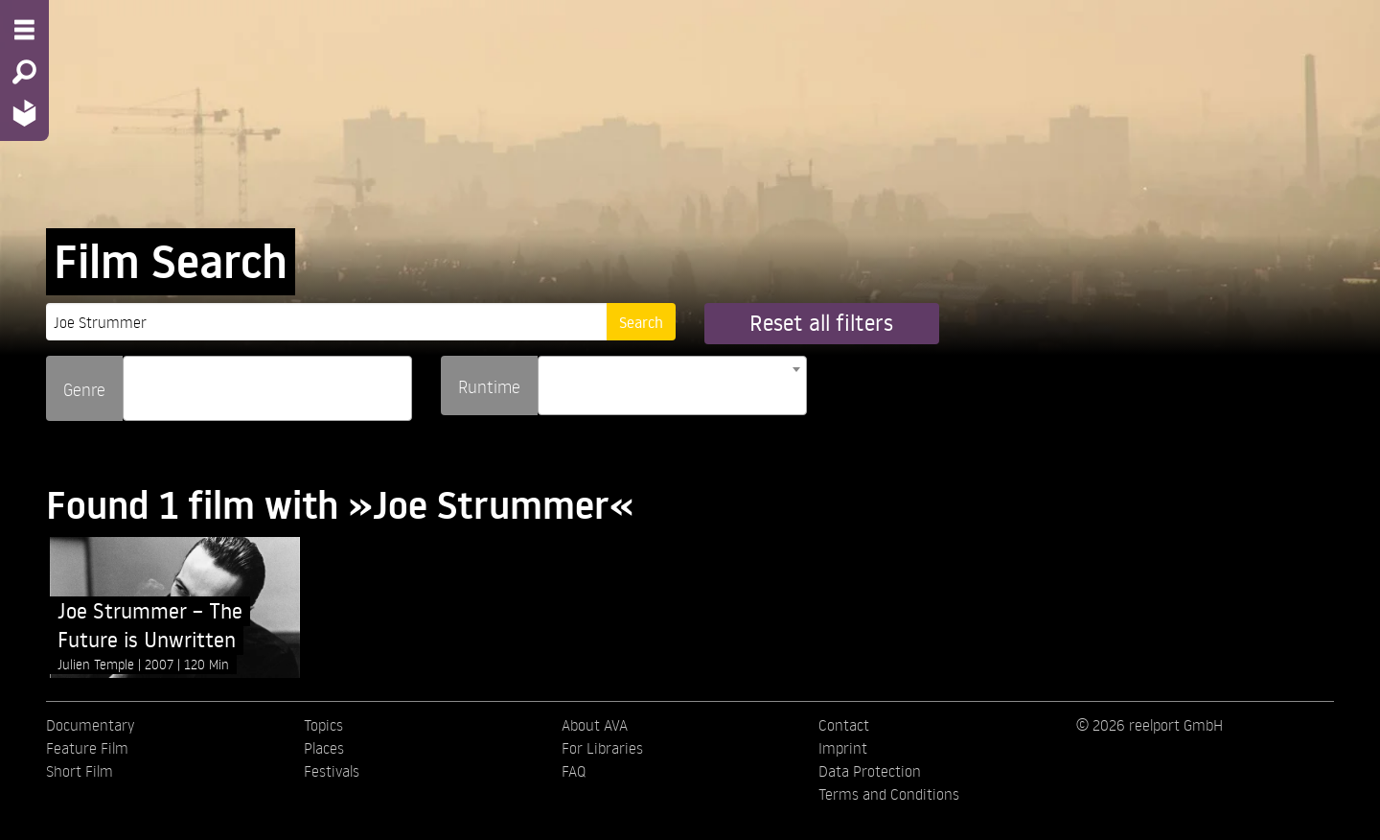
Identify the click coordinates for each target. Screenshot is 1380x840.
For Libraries (602, 748)
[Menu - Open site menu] (24, 30)
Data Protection (869, 771)
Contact (843, 725)
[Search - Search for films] (24, 72)
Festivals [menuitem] (331, 771)
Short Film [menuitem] (79, 771)
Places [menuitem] (324, 748)
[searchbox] (135, 380)
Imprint (842, 748)
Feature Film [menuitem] (87, 748)
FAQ (574, 771)
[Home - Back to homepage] (24, 112)
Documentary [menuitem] (90, 725)
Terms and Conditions (888, 794)
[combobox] (267, 388)
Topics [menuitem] (323, 725)
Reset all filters (821, 323)
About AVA (595, 725)
